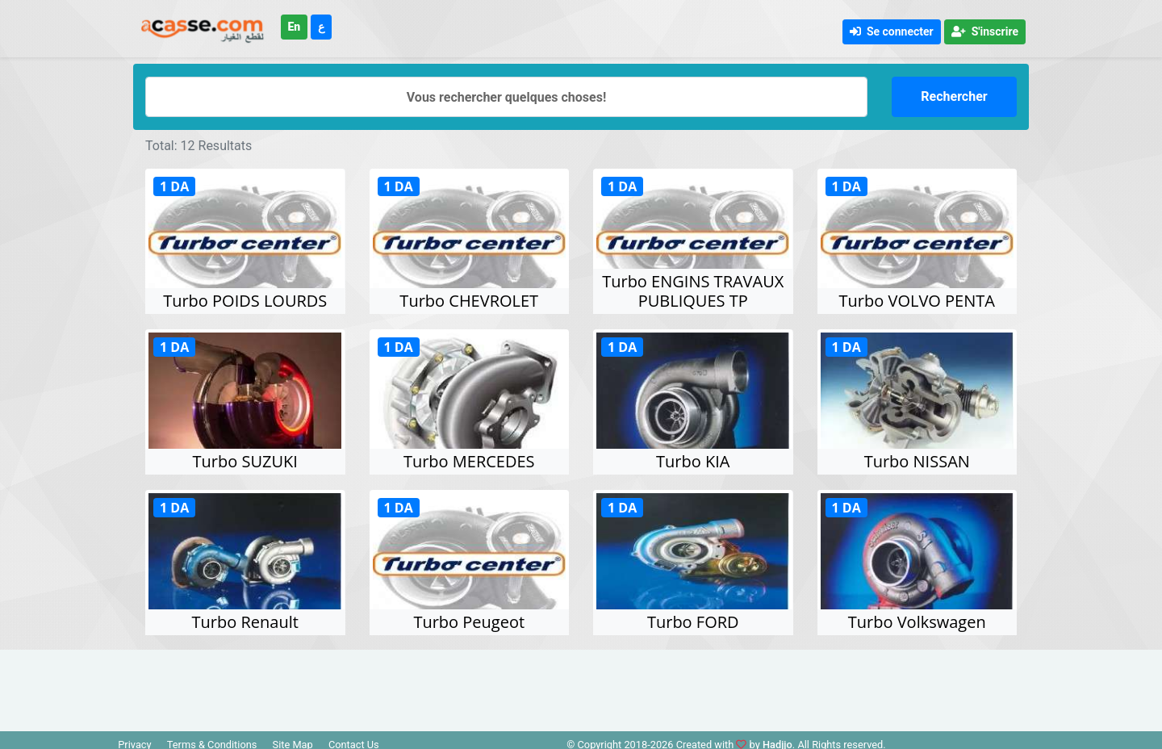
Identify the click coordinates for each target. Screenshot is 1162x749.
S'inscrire (984, 31)
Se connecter (892, 31)
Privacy (134, 738)
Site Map (293, 738)
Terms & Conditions (212, 738)
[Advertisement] (581, 679)
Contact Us (353, 738)
